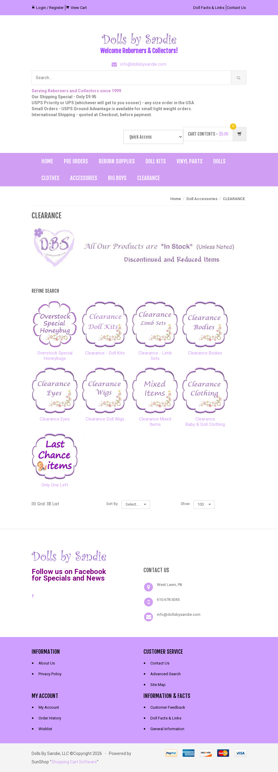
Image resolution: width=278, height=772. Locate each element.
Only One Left (54, 485)
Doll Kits (156, 161)
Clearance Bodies (205, 353)
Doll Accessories (201, 199)
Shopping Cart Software (74, 761)
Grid (38, 503)
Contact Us (236, 7)
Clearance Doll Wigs (105, 419)
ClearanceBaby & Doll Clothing (205, 421)
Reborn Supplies (117, 161)
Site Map (158, 684)
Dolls (219, 161)
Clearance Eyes (55, 419)
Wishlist (45, 729)
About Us (46, 663)
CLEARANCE (234, 199)
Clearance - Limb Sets (155, 355)
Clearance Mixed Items (155, 421)
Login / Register (50, 7)
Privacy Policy (49, 674)
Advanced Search (165, 674)
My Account (48, 707)
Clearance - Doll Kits (105, 353)
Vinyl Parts (190, 161)
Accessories (83, 178)
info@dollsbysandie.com (143, 64)
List (53, 503)
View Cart (79, 7)
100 (204, 504)
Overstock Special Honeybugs (54, 355)
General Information (167, 729)
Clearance (148, 178)
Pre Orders (76, 161)
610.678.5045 (168, 599)
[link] (195, 555)
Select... (136, 504)
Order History (49, 718)
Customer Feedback (167, 707)
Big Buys (117, 178)
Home (47, 161)
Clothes (50, 178)
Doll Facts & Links (208, 7)
